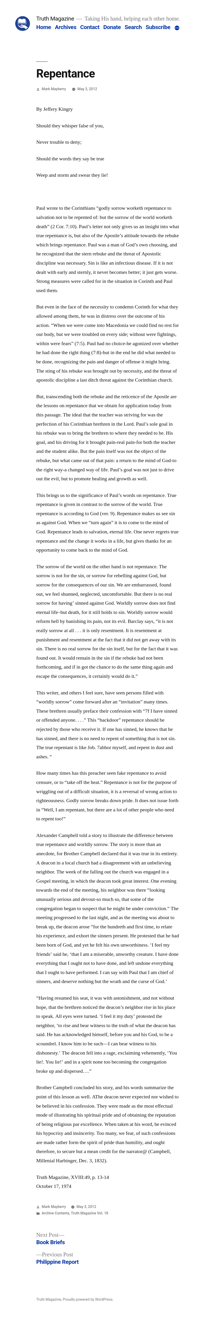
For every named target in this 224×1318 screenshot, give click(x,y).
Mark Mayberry (54, 89)
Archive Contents (55, 1213)
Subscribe (158, 27)
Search (133, 27)
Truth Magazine (55, 18)
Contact (89, 27)
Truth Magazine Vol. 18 (89, 1213)
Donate (112, 27)
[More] (177, 28)
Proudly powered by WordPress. (88, 1299)
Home (43, 27)
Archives (65, 27)
